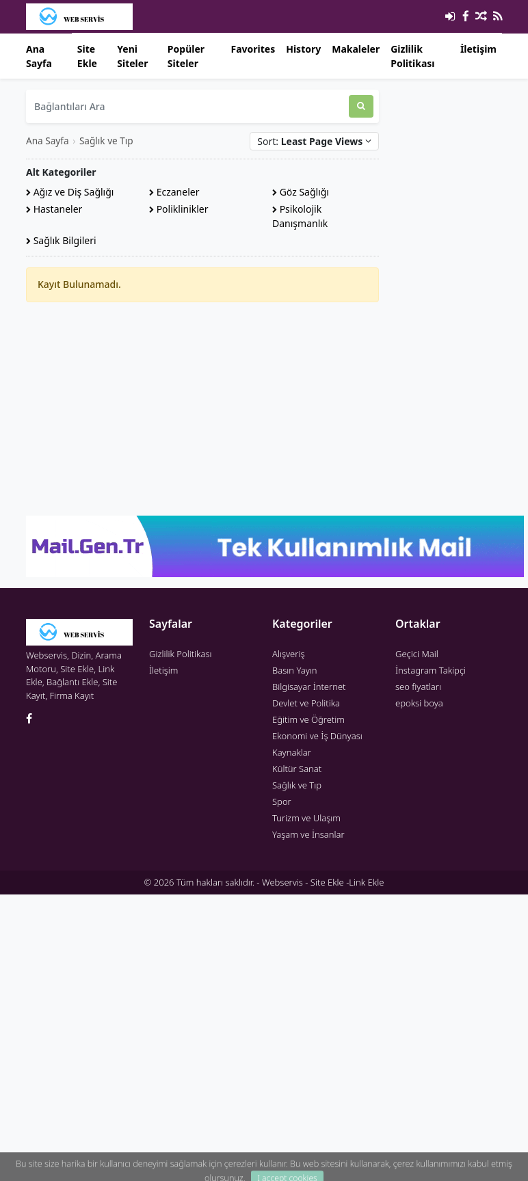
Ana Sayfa (39, 56)
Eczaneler (174, 191)
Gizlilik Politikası (412, 56)
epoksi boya (419, 703)
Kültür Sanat (296, 768)
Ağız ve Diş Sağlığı (70, 191)
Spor (281, 801)
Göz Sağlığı (300, 191)
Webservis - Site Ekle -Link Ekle (323, 882)
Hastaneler (54, 208)
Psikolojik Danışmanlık (300, 216)
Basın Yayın (294, 670)
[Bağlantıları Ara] (187, 106)
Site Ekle (87, 56)
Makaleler (356, 48)
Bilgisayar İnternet (308, 686)
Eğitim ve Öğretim (308, 719)
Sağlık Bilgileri (61, 240)
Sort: (314, 141)
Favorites (252, 48)
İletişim (478, 48)
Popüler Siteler (186, 56)
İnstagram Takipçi (430, 670)
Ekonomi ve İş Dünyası (317, 736)
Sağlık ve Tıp (106, 140)
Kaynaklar (291, 752)
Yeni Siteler (132, 56)
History (303, 48)
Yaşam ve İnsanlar (308, 834)
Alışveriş (288, 654)
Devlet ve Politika (306, 703)
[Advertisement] (202, 409)
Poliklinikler (179, 208)
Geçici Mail (416, 654)
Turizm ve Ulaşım (306, 818)
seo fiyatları (418, 686)
